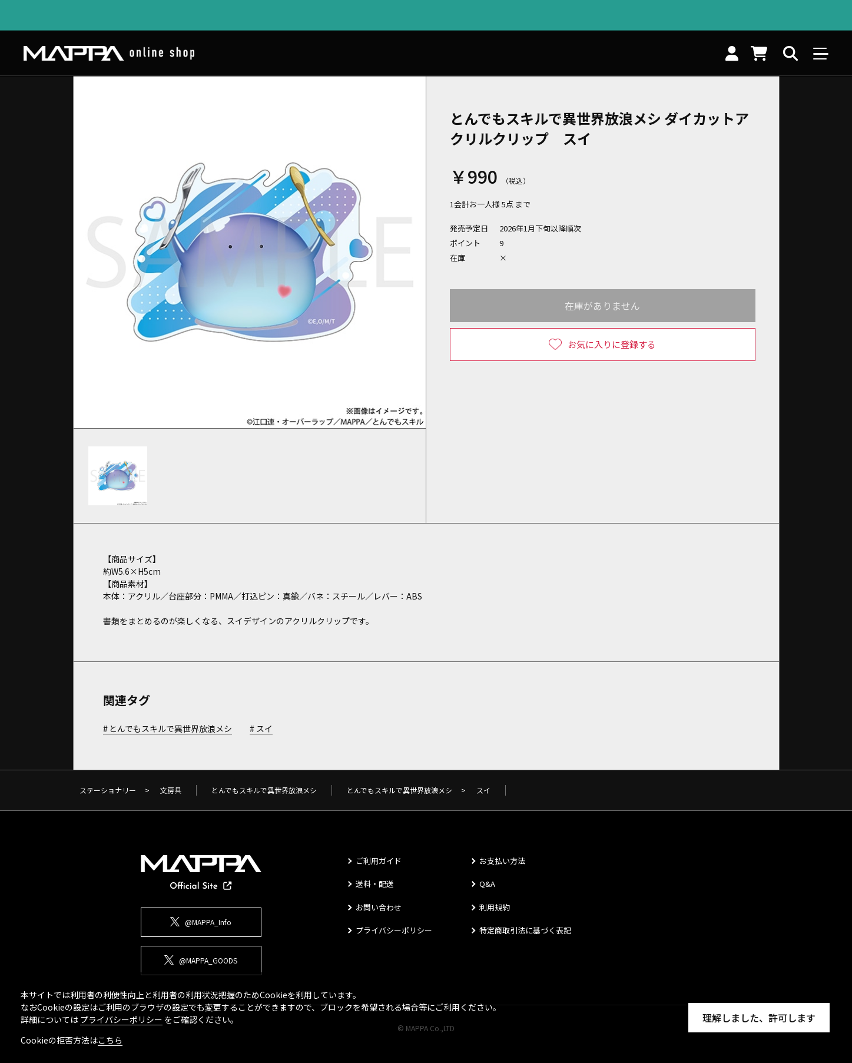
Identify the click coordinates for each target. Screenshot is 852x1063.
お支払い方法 (502, 860)
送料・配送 (375, 883)
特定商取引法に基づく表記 (525, 930)
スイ (264, 729)
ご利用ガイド (379, 860)
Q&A (487, 883)
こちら (110, 1040)
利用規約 (494, 907)
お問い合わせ (379, 907)
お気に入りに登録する (612, 344)
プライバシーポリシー (394, 930)
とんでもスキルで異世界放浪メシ (170, 729)
